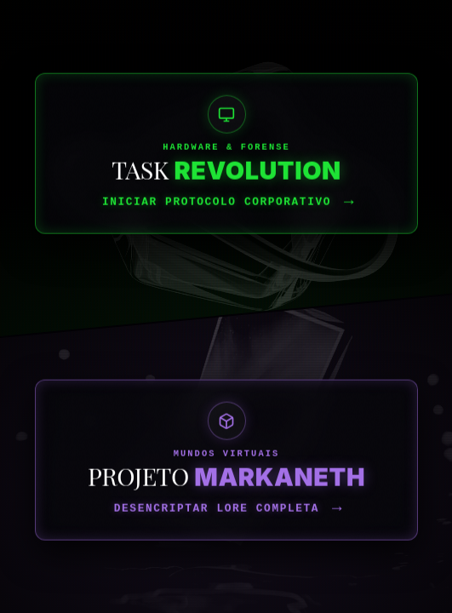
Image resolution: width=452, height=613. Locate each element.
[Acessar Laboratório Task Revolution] (226, 306)
